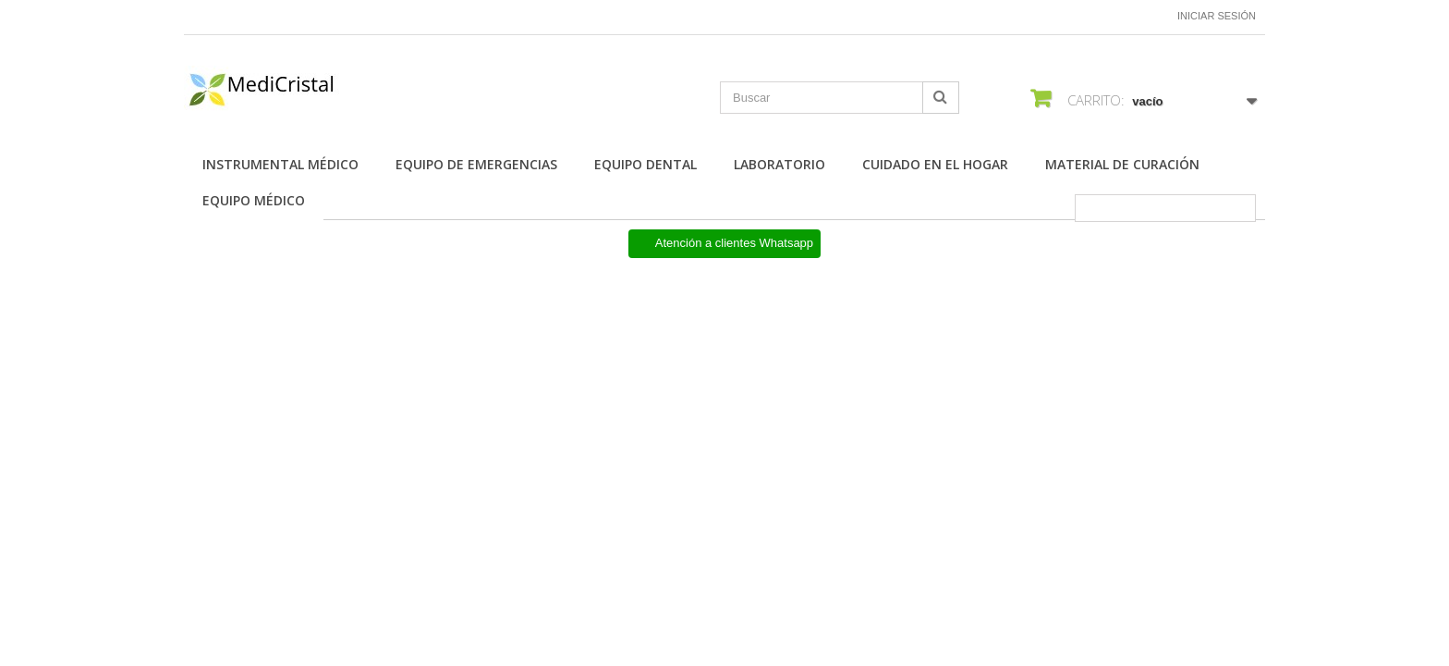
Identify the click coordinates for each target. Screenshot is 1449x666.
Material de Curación (1122, 164)
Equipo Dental (645, 164)
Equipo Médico (253, 200)
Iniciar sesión (1216, 15)
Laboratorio (779, 164)
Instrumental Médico (280, 164)
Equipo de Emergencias (476, 164)
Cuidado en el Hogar (935, 164)
